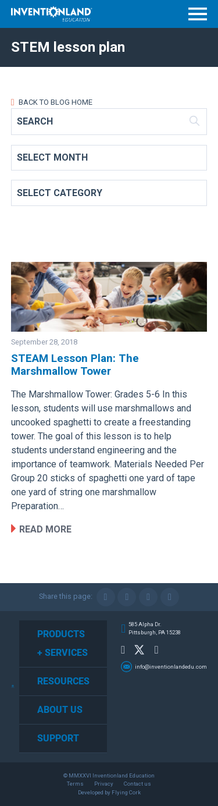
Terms (75, 783)
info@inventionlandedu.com (171, 666)
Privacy (103, 783)
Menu (197, 14)
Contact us (137, 783)
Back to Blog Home (54, 102)
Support (58, 738)
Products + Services (62, 643)
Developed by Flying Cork (109, 792)
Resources (63, 681)
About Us (60, 709)
